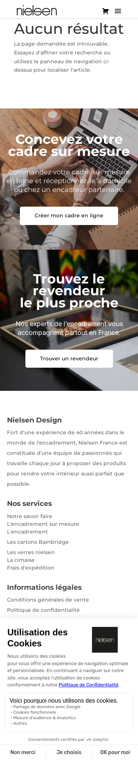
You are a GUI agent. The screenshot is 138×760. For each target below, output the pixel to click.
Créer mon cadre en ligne (69, 215)
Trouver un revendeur (69, 358)
